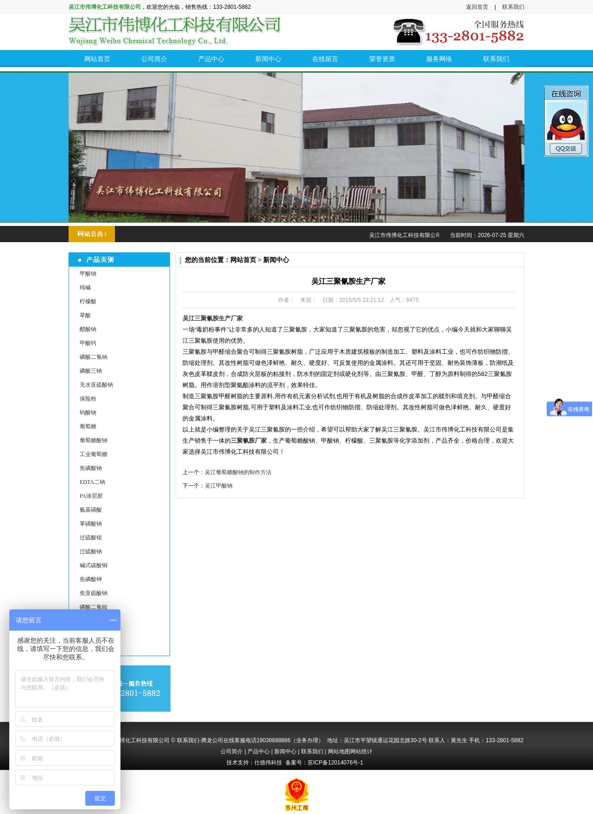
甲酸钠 (88, 273)
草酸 (85, 315)
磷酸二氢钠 (93, 357)
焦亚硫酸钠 (93, 593)
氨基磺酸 (91, 510)
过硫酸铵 (91, 537)
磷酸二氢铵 (93, 607)
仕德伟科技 (268, 762)
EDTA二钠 (92, 482)
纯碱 (85, 287)
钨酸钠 (88, 412)
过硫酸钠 (91, 551)
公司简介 (232, 751)
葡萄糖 (88, 426)
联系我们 (513, 7)
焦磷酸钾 (91, 579)
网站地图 (339, 751)
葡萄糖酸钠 (93, 440)
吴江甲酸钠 (219, 485)
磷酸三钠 (91, 371)
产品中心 (258, 751)
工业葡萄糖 (93, 454)
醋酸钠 (88, 329)
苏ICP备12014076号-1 (335, 762)
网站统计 (361, 751)
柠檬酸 (88, 301)
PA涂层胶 (91, 496)
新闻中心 (285, 751)
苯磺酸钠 (91, 523)
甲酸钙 (88, 343)
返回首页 (477, 7)
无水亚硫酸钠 (96, 385)
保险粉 (88, 398)
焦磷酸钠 (91, 468)
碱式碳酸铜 (93, 565)
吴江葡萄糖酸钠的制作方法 (238, 472)
